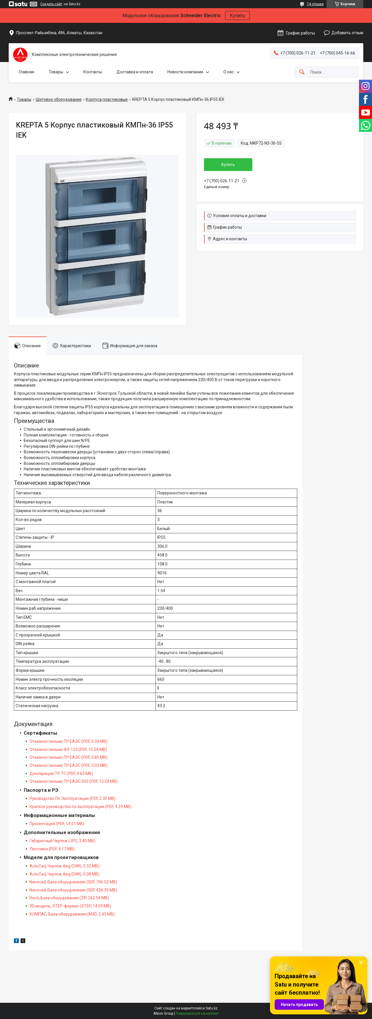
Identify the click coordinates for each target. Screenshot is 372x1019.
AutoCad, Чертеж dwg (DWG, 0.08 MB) (64, 874)
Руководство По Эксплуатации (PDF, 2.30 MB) (73, 798)
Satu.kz (212, 1008)
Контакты (92, 72)
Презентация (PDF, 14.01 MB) (57, 823)
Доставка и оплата (134, 72)
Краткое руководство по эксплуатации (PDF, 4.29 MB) (80, 806)
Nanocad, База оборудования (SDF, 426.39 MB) (73, 890)
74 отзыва (315, 4)
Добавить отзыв (347, 32)
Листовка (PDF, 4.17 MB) (52, 849)
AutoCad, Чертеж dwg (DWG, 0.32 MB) (64, 866)
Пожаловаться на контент (197, 1013)
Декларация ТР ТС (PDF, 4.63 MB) (61, 773)
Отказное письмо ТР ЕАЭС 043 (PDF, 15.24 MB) (74, 781)
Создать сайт (51, 4)
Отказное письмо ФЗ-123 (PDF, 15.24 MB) (68, 749)
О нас (228, 72)
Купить (237, 15)
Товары (56, 72)
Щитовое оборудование (59, 99)
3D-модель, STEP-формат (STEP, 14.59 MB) (70, 906)
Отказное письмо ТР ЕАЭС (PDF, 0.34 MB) (68, 741)
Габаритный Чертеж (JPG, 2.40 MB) (62, 840)
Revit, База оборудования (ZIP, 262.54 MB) (69, 898)
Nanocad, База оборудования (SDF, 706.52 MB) (73, 882)
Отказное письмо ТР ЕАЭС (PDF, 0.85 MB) (68, 757)
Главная (26, 72)
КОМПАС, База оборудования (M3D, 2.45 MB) (72, 914)
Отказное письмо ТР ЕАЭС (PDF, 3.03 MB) (68, 765)
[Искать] (302, 72)
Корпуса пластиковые (107, 99)
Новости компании (185, 72)
